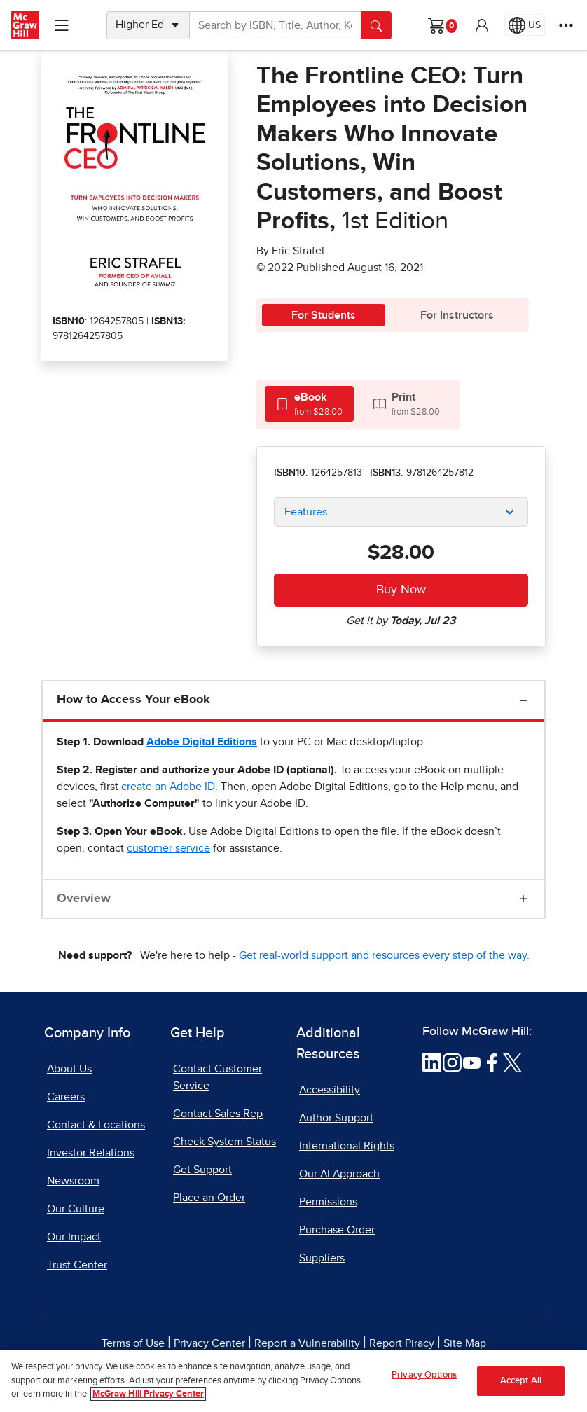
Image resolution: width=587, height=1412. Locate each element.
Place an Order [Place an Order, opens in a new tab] (209, 1197)
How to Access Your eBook (133, 699)
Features (305, 512)
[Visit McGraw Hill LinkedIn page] (431, 1061)
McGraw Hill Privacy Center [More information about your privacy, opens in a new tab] (148, 1394)
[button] (482, 25)
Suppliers (322, 1258)
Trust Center (77, 1265)
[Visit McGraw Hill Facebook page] (492, 1061)
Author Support (336, 1117)
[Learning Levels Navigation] (61, 25)
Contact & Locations (96, 1124)
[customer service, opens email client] (168, 848)
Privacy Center (209, 1343)
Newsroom (73, 1180)
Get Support (202, 1169)
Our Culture (75, 1208)
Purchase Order (337, 1230)
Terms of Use (133, 1343)
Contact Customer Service (217, 1077)
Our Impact (74, 1237)
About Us (69, 1068)
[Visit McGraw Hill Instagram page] (452, 1061)
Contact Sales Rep (218, 1113)
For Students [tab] (323, 315)
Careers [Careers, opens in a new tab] (66, 1096)
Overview (84, 898)
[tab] (309, 404)
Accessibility (329, 1089)
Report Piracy (401, 1343)
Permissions (328, 1201)
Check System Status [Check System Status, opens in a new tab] (224, 1141)
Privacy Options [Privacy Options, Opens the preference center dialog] (424, 1375)
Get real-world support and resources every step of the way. (384, 955)
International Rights (346, 1145)
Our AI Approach (339, 1173)
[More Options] (566, 25)
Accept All (520, 1380)
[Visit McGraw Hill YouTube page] (471, 1061)
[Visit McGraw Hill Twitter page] (512, 1061)
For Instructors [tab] (457, 315)
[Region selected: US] (524, 25)
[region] (293, 1381)
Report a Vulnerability (307, 1343)
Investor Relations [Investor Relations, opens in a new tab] (90, 1152)
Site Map (464, 1343)
